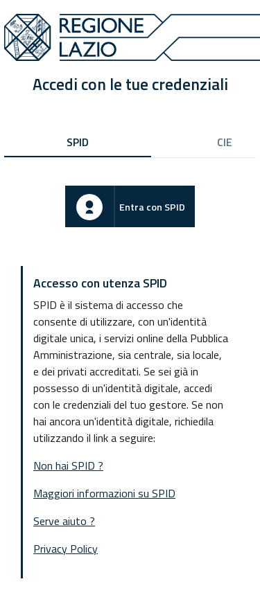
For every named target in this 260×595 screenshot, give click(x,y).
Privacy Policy (65, 548)
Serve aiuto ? (64, 521)
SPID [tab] (78, 142)
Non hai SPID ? (68, 465)
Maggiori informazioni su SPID (104, 493)
